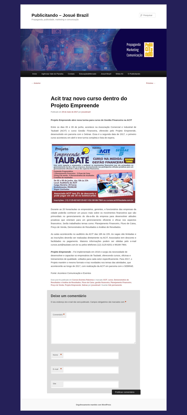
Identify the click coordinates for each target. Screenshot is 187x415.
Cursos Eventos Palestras (83, 280)
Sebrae (85, 285)
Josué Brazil (106, 74)
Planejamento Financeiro (121, 282)
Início (34, 74)
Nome (57, 355)
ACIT (105, 280)
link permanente (115, 285)
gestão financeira (102, 282)
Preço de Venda (57, 285)
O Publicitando (134, 74)
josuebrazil (86, 112)
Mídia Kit (119, 74)
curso (110, 280)
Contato (71, 74)
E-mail (57, 369)
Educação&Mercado (87, 74)
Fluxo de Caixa (88, 282)
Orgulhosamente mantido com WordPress (93, 405)
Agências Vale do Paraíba (52, 74)
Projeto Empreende (73, 285)
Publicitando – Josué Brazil (60, 15)
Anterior (36, 83)
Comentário (59, 315)
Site (54, 383)
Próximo (150, 83)
